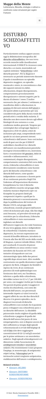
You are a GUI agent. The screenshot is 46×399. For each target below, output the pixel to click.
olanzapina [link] (22, 353)
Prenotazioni (23, 395)
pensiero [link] (29, 153)
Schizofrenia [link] (26, 71)
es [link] (14, 353)
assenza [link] (7, 108)
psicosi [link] (18, 228)
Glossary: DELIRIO (17, 367)
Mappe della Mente (16, 4)
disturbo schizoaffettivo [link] (14, 59)
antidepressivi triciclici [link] (13, 344)
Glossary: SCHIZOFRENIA (20, 378)
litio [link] (11, 330)
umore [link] (36, 108)
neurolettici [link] (31, 344)
